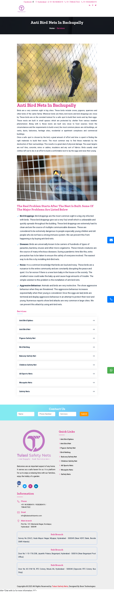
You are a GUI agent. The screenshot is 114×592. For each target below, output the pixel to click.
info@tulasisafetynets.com (31, 516)
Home (52, 28)
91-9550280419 (89, 2)
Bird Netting (57, 347)
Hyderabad (40, 2)
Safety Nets (57, 391)
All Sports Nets (57, 374)
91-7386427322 (72, 2)
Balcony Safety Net (57, 356)
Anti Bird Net (57, 329)
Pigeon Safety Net (57, 338)
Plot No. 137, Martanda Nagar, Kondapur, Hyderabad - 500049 (36, 525)
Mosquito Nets (57, 382)
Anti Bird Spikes (57, 320)
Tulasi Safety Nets (60, 586)
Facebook (28, 2)
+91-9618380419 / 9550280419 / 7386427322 (33, 506)
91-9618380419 (55, 2)
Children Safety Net (57, 365)
